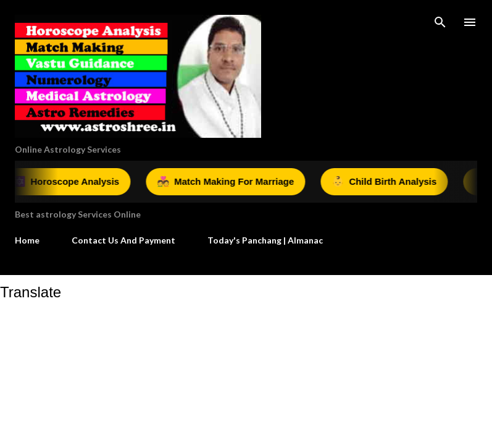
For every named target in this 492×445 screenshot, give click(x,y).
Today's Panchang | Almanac (265, 240)
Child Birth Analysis (387, 181)
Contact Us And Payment (123, 240)
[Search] (440, 22)
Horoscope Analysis (70, 181)
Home (27, 240)
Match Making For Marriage (229, 181)
